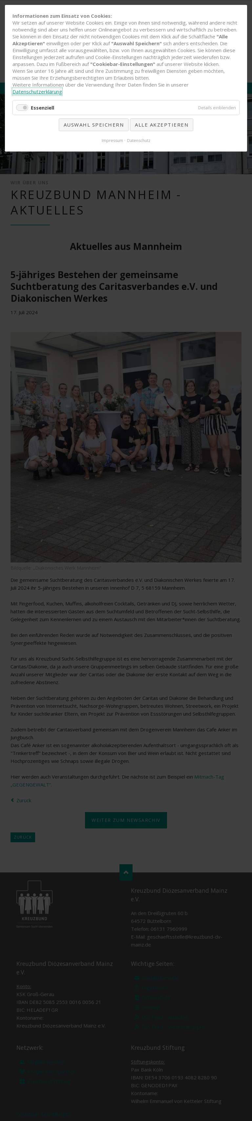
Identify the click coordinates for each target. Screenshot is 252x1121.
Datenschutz (138, 140)
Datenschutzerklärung (37, 91)
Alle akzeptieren (161, 124)
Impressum (112, 140)
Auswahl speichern (94, 124)
